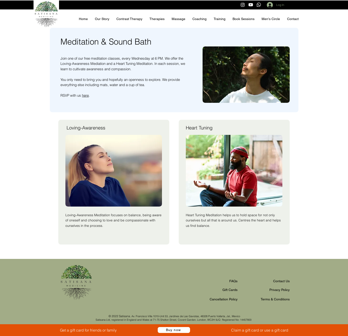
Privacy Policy (279, 290)
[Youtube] (250, 4)
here (85, 95)
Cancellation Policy (224, 299)
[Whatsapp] (258, 4)
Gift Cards (230, 290)
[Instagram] (242, 4)
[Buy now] (174, 330)
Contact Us (281, 281)
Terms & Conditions (275, 299)
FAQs (233, 281)
